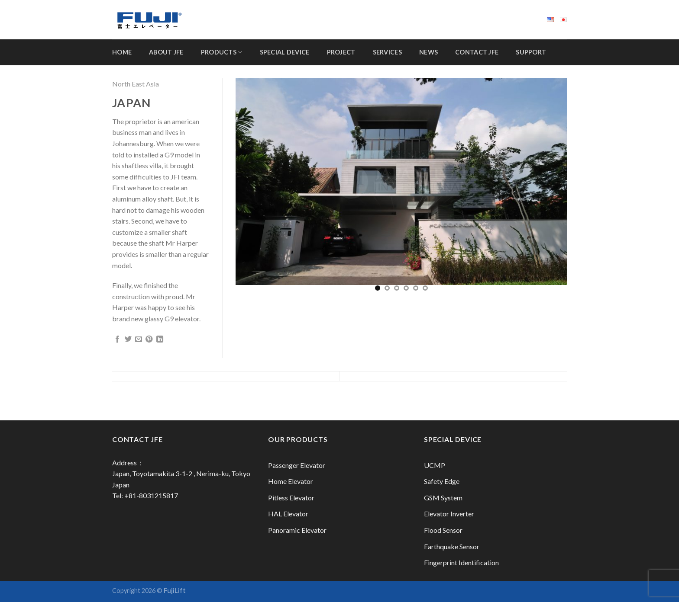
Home (122, 52)
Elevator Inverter (449, 513)
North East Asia (135, 84)
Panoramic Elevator (297, 530)
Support (531, 52)
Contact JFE (476, 52)
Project (341, 52)
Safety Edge (441, 481)
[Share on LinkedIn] (159, 339)
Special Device (285, 52)
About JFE (166, 52)
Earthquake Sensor (451, 546)
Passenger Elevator (296, 465)
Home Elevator (290, 481)
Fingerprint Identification (461, 562)
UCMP (434, 465)
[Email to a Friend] (138, 339)
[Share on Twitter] (128, 339)
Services (387, 52)
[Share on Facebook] (117, 339)
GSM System (443, 497)
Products (221, 52)
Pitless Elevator (291, 497)
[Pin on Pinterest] (149, 339)
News (428, 52)
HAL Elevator (288, 513)
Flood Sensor (443, 530)
